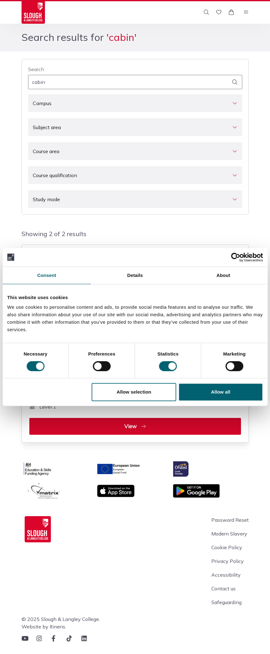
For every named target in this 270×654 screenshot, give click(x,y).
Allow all (220, 392)
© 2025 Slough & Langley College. (61, 619)
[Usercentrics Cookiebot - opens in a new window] (235, 257)
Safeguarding (226, 602)
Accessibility (226, 575)
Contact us (223, 588)
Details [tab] (135, 275)
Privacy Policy (227, 561)
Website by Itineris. (44, 626)
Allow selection (134, 392)
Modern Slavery (229, 533)
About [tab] (223, 275)
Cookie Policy (226, 547)
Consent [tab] (46, 275)
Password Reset (230, 520)
